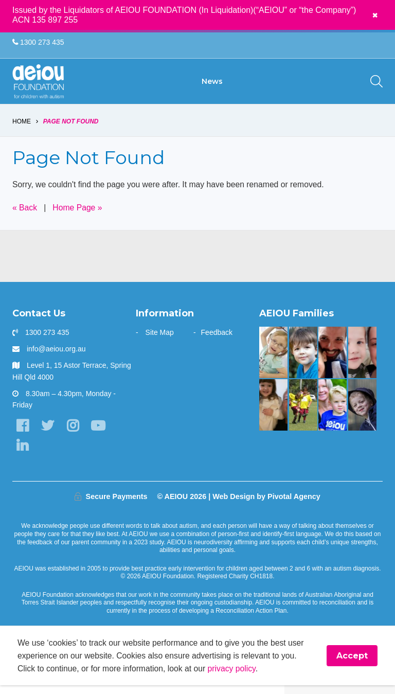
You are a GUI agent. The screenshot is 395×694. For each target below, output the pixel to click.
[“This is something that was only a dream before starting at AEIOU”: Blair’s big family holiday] (273, 412)
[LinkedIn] (22, 453)
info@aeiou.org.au (56, 356)
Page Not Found (71, 127)
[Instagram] (74, 433)
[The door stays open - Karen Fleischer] (273, 359)
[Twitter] (48, 433)
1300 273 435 (38, 42)
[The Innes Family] (362, 412)
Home (21, 127)
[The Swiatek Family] (303, 412)
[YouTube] (99, 433)
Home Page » (78, 214)
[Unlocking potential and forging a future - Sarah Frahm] (362, 359)
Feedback (216, 339)
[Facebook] (22, 433)
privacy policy (235, 676)
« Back (25, 214)
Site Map (160, 339)
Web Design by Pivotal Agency (266, 505)
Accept (352, 664)
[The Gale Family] (303, 359)
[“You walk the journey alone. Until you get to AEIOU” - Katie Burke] (332, 412)
